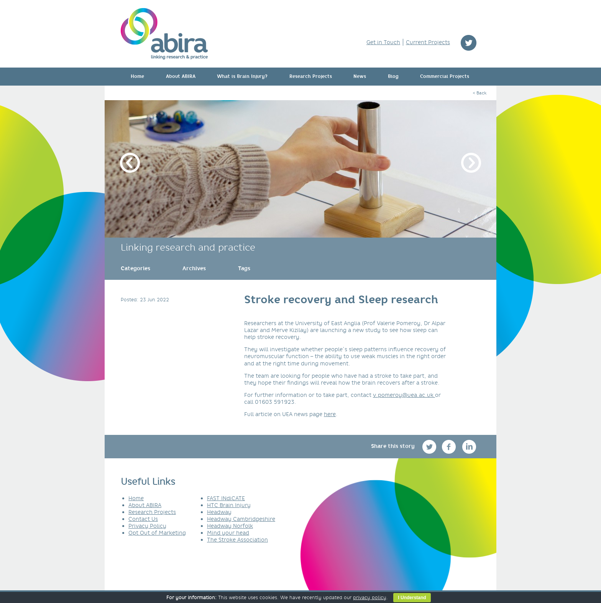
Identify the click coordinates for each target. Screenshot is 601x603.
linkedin (469, 446)
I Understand (412, 597)
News (359, 76)
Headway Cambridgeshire (241, 518)
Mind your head (228, 532)
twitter (468, 43)
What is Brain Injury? (242, 76)
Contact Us (143, 518)
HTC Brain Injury (229, 505)
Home (137, 76)
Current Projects (428, 42)
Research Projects (310, 76)
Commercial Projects (444, 76)
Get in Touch (383, 42)
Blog (393, 76)
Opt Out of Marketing (157, 532)
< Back (479, 93)
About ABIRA (180, 76)
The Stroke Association (237, 539)
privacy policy (369, 597)
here (330, 414)
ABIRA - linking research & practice (164, 33)
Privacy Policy (147, 525)
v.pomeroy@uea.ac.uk (404, 395)
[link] (135, 268)
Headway (219, 512)
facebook (450, 446)
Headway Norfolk (230, 525)
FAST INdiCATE (226, 498)
